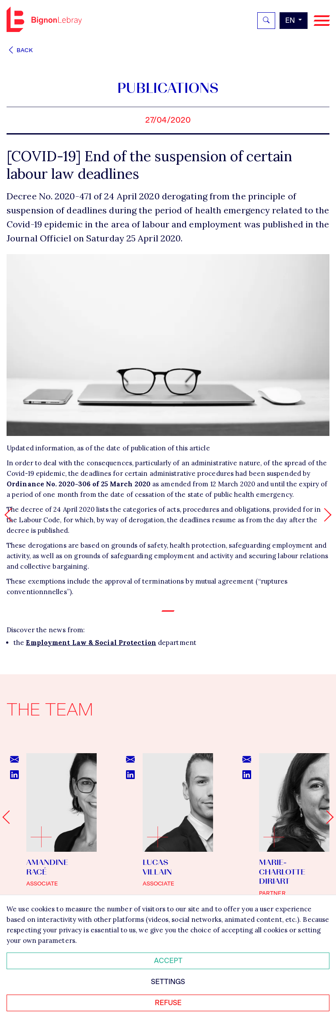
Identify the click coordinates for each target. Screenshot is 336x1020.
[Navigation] (321, 20)
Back (20, 50)
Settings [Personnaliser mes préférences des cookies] (168, 982)
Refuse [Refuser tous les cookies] (168, 1003)
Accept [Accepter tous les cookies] (168, 960)
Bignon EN (44, 19)
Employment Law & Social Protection (91, 642)
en (291, 20)
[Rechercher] (266, 20)
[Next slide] (326, 817)
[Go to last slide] (9, 817)
